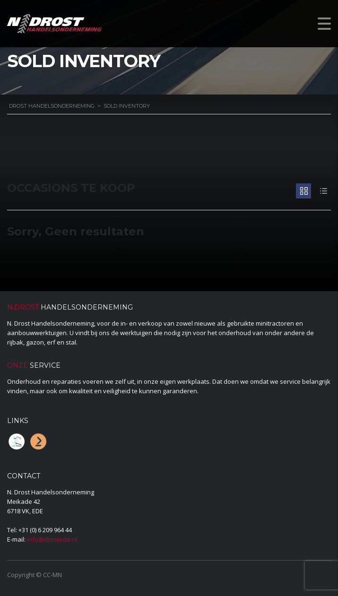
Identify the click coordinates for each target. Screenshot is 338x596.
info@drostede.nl (52, 539)
